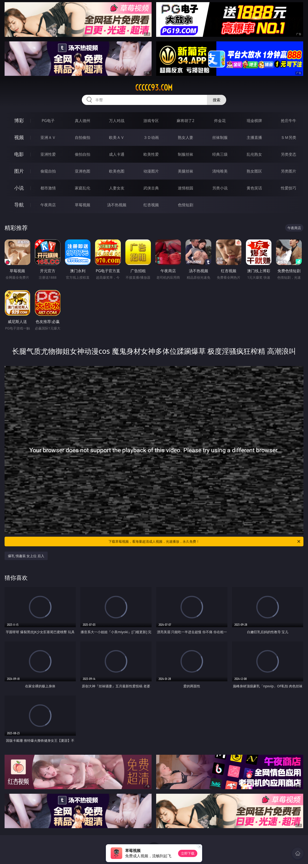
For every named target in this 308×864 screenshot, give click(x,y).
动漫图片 (151, 171)
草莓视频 (82, 204)
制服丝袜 (185, 154)
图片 (19, 171)
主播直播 (254, 137)
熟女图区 (254, 171)
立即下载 (187, 853)
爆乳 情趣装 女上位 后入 (26, 556)
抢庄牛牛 (288, 120)
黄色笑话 (254, 188)
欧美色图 (116, 171)
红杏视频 (151, 204)
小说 (19, 188)
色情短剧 (185, 204)
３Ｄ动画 (151, 137)
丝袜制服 (220, 137)
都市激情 (48, 188)
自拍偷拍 (82, 137)
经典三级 (220, 154)
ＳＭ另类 (288, 137)
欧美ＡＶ (116, 137)
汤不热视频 (116, 204)
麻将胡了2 (185, 120)
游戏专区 (151, 120)
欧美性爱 (151, 154)
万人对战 (116, 120)
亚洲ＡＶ (48, 137)
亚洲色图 (82, 171)
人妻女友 (116, 188)
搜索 (216, 100)
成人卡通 (116, 154)
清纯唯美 (220, 171)
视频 (19, 137)
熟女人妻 (185, 137)
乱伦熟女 (254, 154)
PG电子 (48, 120)
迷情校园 (185, 188)
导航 (19, 204)
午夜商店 (48, 204)
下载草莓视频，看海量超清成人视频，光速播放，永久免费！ (205, 541)
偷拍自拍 (82, 154)
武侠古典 (151, 188)
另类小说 (220, 188)
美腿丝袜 (185, 171)
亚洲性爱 (48, 154)
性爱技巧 (288, 188)
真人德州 (82, 120)
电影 (19, 154)
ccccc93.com (154, 87)
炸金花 (220, 120)
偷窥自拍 (48, 171)
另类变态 (288, 154)
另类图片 (288, 171)
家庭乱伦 (82, 188)
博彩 (19, 120)
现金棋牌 (254, 120)
